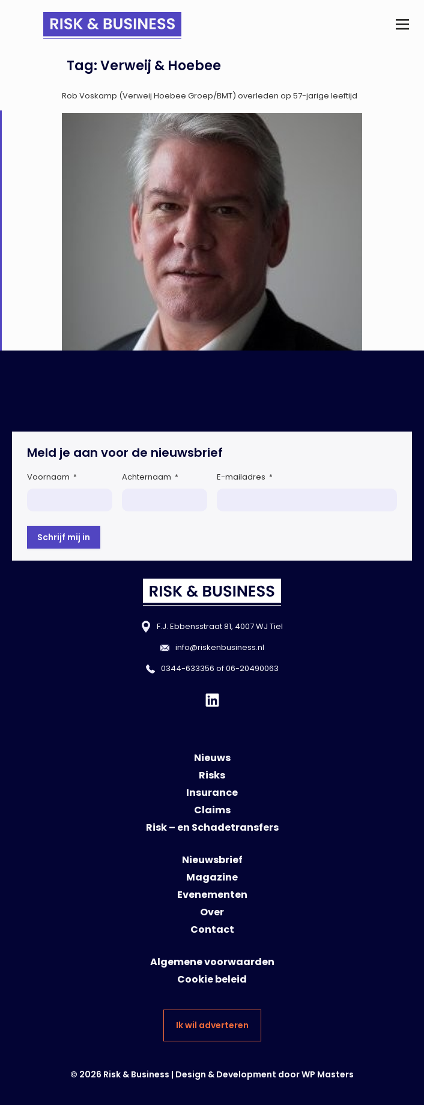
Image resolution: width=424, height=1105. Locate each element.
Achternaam (150, 477)
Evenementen (212, 895)
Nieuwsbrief (212, 860)
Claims (212, 810)
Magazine (212, 877)
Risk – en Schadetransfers (212, 827)
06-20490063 (252, 668)
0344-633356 (187, 668)
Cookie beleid (212, 979)
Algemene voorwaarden (212, 962)
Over (212, 912)
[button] (402, 25)
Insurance (212, 792)
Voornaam (52, 477)
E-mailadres (245, 477)
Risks (212, 775)
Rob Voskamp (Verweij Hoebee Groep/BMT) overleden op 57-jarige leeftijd (209, 95)
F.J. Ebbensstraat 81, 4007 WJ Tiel (220, 626)
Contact (212, 929)
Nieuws (212, 758)
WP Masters (327, 1074)
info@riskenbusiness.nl (219, 647)
